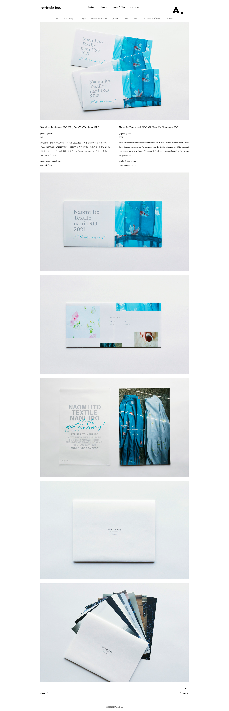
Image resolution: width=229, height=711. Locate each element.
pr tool (116, 18)
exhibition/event (152, 18)
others (170, 18)
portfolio (119, 7)
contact (136, 7)
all (57, 18)
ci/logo (82, 18)
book (136, 18)
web (127, 18)
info (91, 7)
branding (68, 18)
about (103, 7)
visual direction (99, 18)
